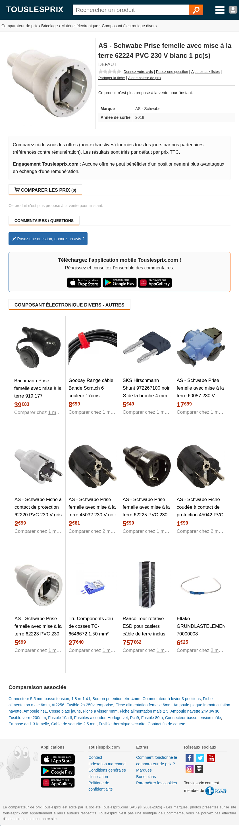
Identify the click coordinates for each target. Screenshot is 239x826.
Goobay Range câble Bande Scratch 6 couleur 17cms (90, 388)
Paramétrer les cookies (156, 783)
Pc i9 (134, 717)
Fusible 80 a (152, 717)
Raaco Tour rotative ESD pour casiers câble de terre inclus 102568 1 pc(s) (144, 630)
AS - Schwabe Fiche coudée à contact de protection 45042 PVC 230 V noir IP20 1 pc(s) (200, 515)
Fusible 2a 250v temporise (89, 705)
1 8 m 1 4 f (80, 698)
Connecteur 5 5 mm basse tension (39, 698)
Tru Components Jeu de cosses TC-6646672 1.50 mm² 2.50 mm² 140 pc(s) (90, 630)
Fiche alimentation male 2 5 (144, 711)
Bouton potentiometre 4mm (116, 698)
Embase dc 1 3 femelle (29, 724)
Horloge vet (117, 717)
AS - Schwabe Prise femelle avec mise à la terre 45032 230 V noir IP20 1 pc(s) (92, 511)
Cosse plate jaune (65, 711)
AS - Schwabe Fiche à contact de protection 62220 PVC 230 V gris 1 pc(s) (38, 511)
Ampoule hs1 (35, 711)
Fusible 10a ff (60, 717)
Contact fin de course (166, 724)
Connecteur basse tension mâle (193, 717)
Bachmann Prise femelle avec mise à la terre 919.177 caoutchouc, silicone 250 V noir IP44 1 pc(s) (37, 399)
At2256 (58, 705)
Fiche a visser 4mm (100, 711)
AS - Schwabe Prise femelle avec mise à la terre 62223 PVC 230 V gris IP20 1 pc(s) (38, 630)
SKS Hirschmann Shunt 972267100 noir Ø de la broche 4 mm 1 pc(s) (146, 392)
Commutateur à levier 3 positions (172, 698)
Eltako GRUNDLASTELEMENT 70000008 (201, 626)
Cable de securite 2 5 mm (74, 724)
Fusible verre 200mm (27, 717)
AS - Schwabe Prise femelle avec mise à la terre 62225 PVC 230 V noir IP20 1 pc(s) (146, 511)
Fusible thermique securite (122, 724)
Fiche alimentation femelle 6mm (143, 705)
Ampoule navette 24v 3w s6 (195, 711)
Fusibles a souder (89, 717)
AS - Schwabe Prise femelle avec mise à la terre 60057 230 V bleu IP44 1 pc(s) (200, 392)
